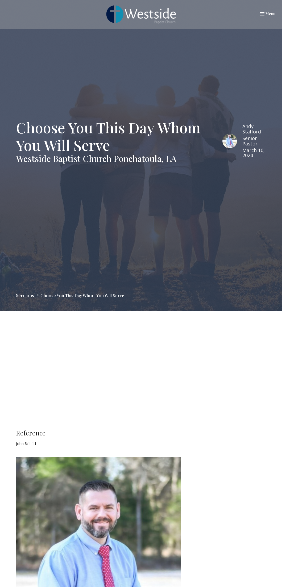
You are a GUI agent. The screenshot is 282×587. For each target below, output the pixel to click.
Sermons (25, 295)
